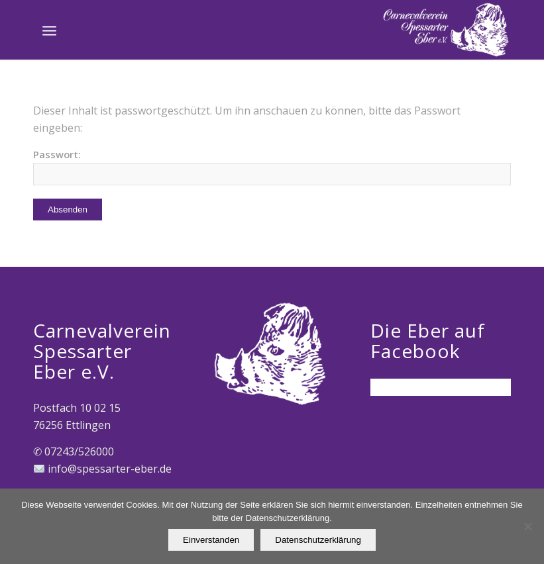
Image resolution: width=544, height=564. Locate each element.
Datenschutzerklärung (318, 540)
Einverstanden (211, 540)
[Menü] (49, 30)
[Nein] (527, 526)
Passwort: (272, 166)
